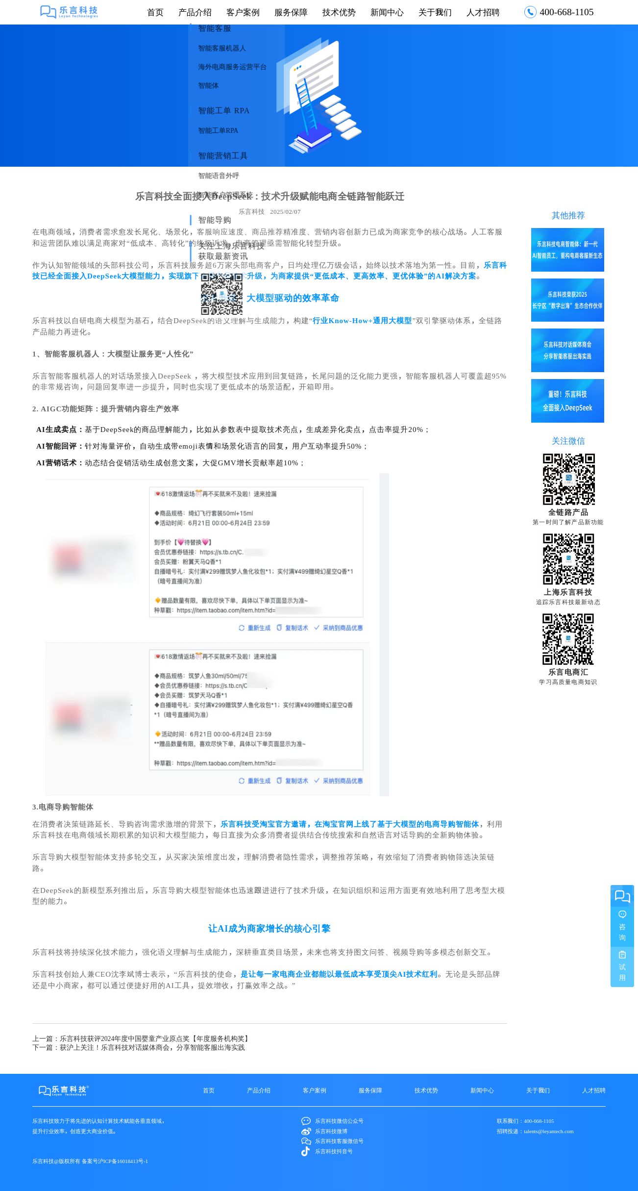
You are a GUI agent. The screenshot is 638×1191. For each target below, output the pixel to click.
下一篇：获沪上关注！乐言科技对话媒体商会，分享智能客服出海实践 (138, 1047)
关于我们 (435, 12)
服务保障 (291, 12)
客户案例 (243, 12)
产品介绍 (195, 12)
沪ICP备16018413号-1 (123, 1161)
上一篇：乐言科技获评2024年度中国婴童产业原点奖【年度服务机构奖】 (141, 1038)
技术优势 (339, 12)
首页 (155, 12)
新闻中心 (387, 12)
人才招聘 (483, 12)
